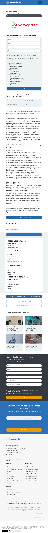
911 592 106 (9, 458)
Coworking (13, 83)
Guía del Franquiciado (13, 492)
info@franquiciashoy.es (12, 457)
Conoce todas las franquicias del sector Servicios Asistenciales (24, 296)
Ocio (11, 65)
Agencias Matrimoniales (16, 78)
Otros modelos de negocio (24, 522)
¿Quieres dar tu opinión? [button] (12, 229)
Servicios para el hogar (16, 66)
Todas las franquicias (32, 478)
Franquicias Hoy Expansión (14, 504)
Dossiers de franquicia (35, 521)
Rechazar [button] (11, 530)
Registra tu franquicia (25, 521)
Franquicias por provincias (14, 481)
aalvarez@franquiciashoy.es (13, 464)
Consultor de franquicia (12, 519)
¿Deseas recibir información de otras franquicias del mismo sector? (24, 58)
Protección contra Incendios (17, 79)
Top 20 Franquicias (31, 485)
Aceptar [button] (5, 530)
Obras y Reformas (15, 76)
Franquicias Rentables (32, 481)
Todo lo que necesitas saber (33, 519)
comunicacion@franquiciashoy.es (14, 471)
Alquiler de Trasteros (15, 81)
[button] (40, 25)
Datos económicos (11, 15)
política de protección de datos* (28, 55)
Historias (10, 490)
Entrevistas (10, 488)
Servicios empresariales (16, 70)
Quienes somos (22, 519)
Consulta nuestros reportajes (24, 305)
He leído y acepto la (22, 55)
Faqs (9, 495)
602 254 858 (9, 466)
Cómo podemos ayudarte (13, 521)
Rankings (10, 478)
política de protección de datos (25, 405)
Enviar (24, 88)
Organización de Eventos (16, 75)
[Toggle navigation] (40, 2)
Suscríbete (24, 441)
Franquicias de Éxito (31, 483)
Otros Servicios (14, 68)
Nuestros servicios (12, 501)
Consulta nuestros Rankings (24, 301)
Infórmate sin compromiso (24, 217)
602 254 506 (9, 472)
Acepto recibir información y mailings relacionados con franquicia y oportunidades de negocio (23, 402)
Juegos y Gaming (14, 71)
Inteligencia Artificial (31, 492)
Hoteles (12, 84)
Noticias (10, 483)
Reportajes (10, 485)
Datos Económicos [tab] (12, 234)
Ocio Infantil (13, 73)
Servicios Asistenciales (16, 63)
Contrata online (11, 506)
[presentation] (16, 435)
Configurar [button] (18, 530)
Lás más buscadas (31, 490)
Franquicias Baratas (31, 488)
